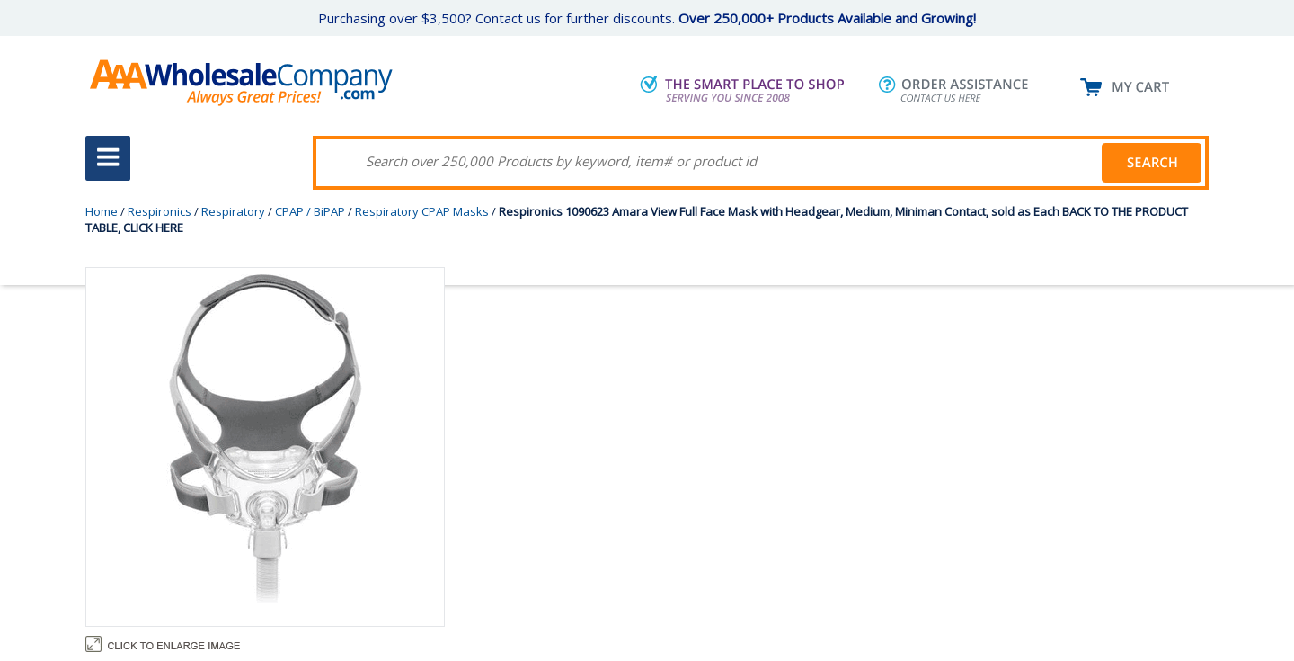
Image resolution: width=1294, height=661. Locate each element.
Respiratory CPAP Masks (422, 211)
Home (101, 211)
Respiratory (233, 211)
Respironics (159, 211)
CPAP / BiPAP (310, 211)
